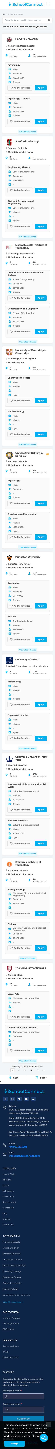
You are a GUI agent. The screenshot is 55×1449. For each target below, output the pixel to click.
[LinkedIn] (33, 1099)
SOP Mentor (8, 1329)
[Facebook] (5, 1099)
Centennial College (12, 1277)
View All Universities (13, 1302)
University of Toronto (12, 1260)
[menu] (48, 4)
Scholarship (8, 1191)
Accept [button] (14, 1443)
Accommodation (11, 1346)
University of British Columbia (16, 1295)
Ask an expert (9, 1202)
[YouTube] (26, 1099)
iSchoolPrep (8, 1208)
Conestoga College (12, 1271)
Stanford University (11, 1254)
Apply (41, 88)
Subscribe (23, 1418)
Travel (6, 1352)
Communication (10, 1357)
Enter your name (12, 1390)
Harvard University (11, 1242)
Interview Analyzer (11, 1318)
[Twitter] (19, 1099)
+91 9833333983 (18, 1146)
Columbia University (12, 1283)
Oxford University (11, 1248)
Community (8, 1197)
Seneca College (10, 1289)
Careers (6, 1219)
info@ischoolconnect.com (24, 1156)
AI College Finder (11, 1324)
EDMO (6, 1185)
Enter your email (12, 1404)
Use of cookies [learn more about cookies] (35, 1436)
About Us (7, 1180)
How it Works (9, 1174)
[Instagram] (12, 1099)
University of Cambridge (14, 1266)
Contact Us (8, 1225)
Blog (5, 1213)
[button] (44, 1438)
